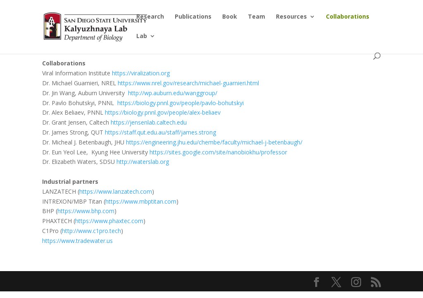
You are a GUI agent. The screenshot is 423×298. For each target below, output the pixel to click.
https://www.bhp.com (85, 211)
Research (150, 17)
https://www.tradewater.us (77, 241)
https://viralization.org (140, 73)
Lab (141, 36)
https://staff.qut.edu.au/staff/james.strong (160, 132)
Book (229, 17)
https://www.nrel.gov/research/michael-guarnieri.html (188, 83)
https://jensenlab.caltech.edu (149, 122)
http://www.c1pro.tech (91, 231)
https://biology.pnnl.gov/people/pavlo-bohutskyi (180, 103)
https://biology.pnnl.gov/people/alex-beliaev (163, 112)
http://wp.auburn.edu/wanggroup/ (172, 93)
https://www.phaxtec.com (109, 221)
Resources (291, 17)
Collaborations (347, 17)
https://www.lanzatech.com (115, 191)
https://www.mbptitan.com (140, 201)
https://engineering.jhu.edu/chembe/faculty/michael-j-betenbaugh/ (214, 142)
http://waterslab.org (142, 162)
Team (256, 17)
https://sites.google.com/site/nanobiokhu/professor (218, 152)
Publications (193, 17)
